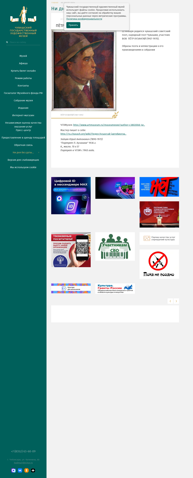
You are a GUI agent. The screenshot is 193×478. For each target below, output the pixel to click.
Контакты (23, 85)
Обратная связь (23, 145)
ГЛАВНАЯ (54, 3)
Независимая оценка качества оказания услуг (23, 124)
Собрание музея (23, 100)
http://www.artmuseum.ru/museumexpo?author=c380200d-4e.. (109, 125)
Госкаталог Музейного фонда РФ (23, 93)
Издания (23, 108)
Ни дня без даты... (23, 152)
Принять (73, 25)
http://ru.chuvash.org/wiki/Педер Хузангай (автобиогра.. (93, 134)
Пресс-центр (23, 130)
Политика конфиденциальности (84, 19)
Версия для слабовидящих (23, 160)
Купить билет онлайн (23, 71)
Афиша (23, 63)
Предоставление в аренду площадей (23, 137)
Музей (23, 56)
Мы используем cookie (23, 167)
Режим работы (23, 78)
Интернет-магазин (23, 115)
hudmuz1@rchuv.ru (23, 463)
